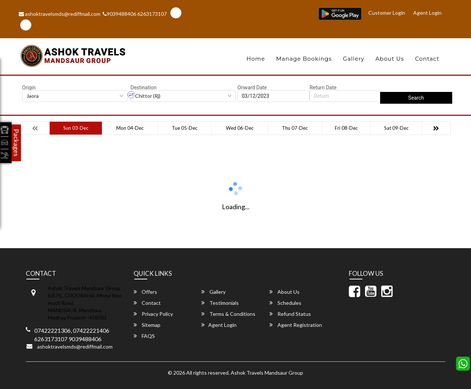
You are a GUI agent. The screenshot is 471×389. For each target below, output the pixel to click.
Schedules (285, 303)
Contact (427, 58)
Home (256, 58)
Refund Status (290, 314)
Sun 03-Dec (75, 128)
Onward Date (252, 87)
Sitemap (147, 325)
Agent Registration (295, 325)
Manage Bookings (304, 58)
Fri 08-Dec (346, 128)
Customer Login (386, 13)
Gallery (354, 58)
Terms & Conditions (228, 314)
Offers (145, 292)
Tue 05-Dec (184, 128)
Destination (144, 87)
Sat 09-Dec (396, 128)
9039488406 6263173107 (135, 14)
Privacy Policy (153, 314)
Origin (29, 87)
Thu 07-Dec (295, 128)
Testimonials (220, 303)
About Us (389, 58)
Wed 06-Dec (240, 128)
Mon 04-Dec (130, 128)
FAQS (144, 336)
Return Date (322, 87)
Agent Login (427, 13)
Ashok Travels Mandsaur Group (267, 373)
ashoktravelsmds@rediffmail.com (59, 14)
